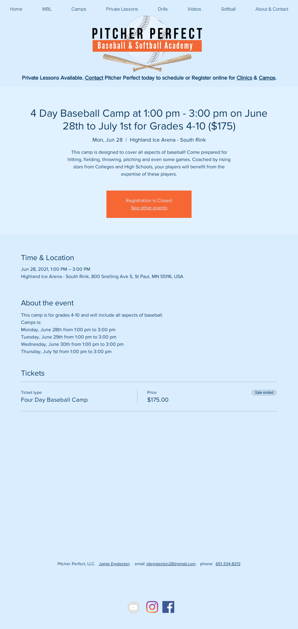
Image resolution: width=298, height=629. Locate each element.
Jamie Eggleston (114, 563)
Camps (267, 78)
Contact (94, 78)
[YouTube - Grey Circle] (133, 607)
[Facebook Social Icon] (168, 607)
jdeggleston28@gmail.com (171, 563)
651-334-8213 (228, 563)
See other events (149, 207)
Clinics (244, 78)
